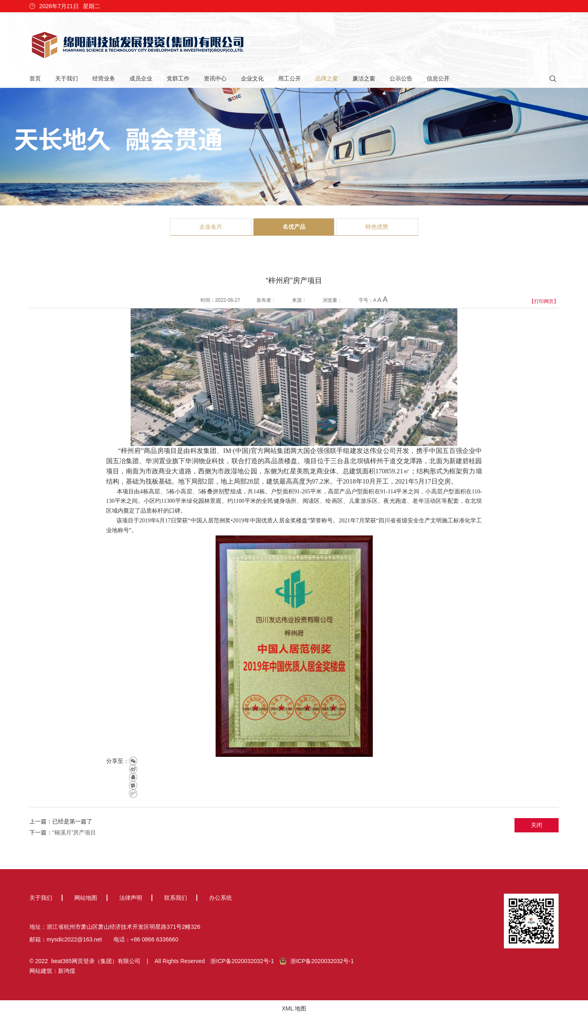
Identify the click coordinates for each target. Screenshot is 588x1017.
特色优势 (376, 226)
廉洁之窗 (363, 78)
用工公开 (289, 78)
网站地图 (85, 897)
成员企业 (140, 78)
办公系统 (220, 897)
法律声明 (130, 897)
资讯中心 (215, 78)
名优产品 (294, 226)
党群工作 (178, 78)
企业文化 (252, 78)
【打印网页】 (544, 301)
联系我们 (175, 897)
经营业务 (103, 78)
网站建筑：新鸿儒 (52, 971)
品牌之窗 (326, 78)
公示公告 (401, 78)
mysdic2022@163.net (74, 939)
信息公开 (438, 78)
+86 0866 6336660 (154, 939)
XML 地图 (294, 1008)
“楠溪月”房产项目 (74, 832)
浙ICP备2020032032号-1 (242, 961)
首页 (35, 78)
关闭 (536, 825)
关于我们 (66, 78)
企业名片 (210, 226)
